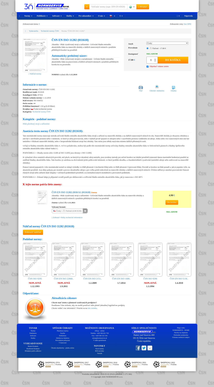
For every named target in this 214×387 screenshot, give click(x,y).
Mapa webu (181, 328)
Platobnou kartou (62, 331)
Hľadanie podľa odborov (33, 351)
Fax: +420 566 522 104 (99, 335)
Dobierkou (62, 335)
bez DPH (187, 24)
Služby (70, 16)
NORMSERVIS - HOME (180, 330)
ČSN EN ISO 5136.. (179, 261)
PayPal (62, 333)
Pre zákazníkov (86, 16)
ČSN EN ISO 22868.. (64, 261)
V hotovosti (62, 343)
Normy (28, 16)
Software (57, 16)
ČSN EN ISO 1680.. (121, 261)
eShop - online (99, 331)
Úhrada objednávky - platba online (62, 348)
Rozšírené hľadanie (33, 348)
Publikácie (42, 16)
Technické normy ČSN (50, 31)
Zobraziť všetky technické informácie (67, 217)
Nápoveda (188, 16)
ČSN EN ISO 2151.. (93, 261)
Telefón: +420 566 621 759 (100, 333)
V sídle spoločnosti (99, 340)
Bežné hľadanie (33, 346)
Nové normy (99, 348)
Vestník (99, 353)
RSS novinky (99, 351)
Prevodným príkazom (62, 340)
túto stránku (92, 308)
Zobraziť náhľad (33, 232)
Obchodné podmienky (181, 335)
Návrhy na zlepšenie (181, 332)
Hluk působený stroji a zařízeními (36, 124)
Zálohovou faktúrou (62, 338)
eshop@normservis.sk (99, 338)
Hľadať (142, 7)
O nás (101, 16)
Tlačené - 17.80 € (158, 48)
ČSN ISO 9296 (150, 261)
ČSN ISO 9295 (35, 261)
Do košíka (173, 60)
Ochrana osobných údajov (181, 337)
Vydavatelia (33, 31)
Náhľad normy (35, 74)
